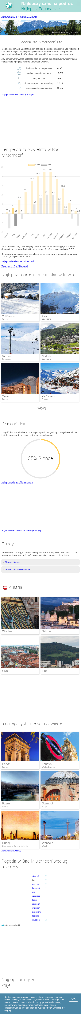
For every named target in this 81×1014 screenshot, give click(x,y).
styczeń (35, 876)
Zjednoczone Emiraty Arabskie (15, 846)
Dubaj (6, 843)
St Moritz (46, 356)
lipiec (34, 900)
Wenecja (47, 843)
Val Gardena (8, 316)
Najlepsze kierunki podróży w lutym (17, 94)
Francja (5, 767)
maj (33, 892)
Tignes (5, 396)
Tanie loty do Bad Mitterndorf (14, 266)
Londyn (47, 764)
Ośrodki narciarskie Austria (17, 569)
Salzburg (47, 631)
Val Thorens (48, 396)
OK (74, 998)
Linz (44, 671)
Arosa (45, 316)
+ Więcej (40, 408)
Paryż (6, 764)
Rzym (6, 803)
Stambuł (47, 803)
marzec (35, 884)
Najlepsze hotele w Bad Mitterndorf (17, 261)
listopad (35, 916)
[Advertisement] (40, 118)
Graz (5, 671)
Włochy (5, 806)
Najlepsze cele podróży (11, 850)
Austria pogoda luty (28, 16)
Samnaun (7, 356)
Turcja (44, 806)
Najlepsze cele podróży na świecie (17, 482)
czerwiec (36, 896)
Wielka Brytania (48, 767)
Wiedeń (7, 631)
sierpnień (36, 904)
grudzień (36, 920)
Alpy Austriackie (12, 562)
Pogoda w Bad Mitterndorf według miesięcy (21, 530)
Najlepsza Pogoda (9, 16)
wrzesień (36, 908)
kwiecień (36, 888)
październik (37, 912)
